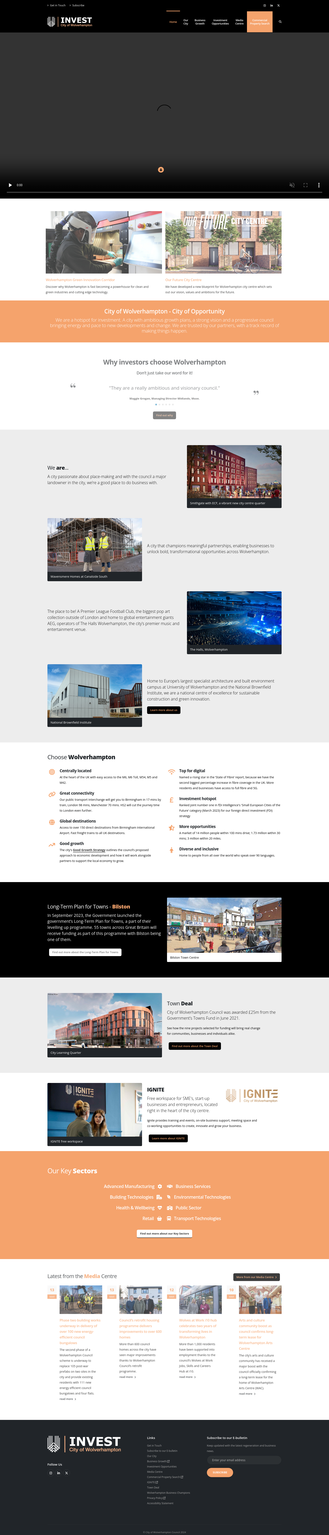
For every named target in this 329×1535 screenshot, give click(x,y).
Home (173, 22)
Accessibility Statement (161, 1501)
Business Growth (200, 21)
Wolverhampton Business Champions (170, 1490)
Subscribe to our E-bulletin (163, 1450)
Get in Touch (56, 5)
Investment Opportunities (220, 21)
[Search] (280, 22)
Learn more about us (163, 710)
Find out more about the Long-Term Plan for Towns (85, 952)
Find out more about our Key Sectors (164, 1233)
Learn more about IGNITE (168, 1138)
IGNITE (153, 1480)
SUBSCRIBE (220, 1472)
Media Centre (239, 21)
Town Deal (153, 1485)
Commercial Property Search (259, 21)
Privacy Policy (157, 1495)
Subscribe (76, 5)
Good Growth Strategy (89, 850)
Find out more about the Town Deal (195, 1046)
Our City (185, 21)
